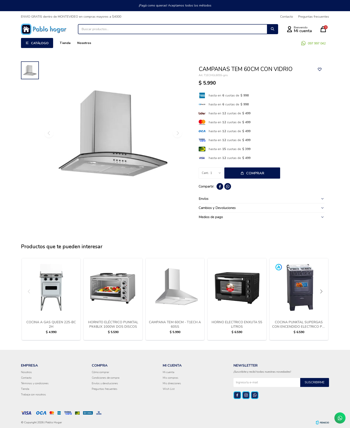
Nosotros (84, 43)
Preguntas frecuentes (313, 17)
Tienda (65, 43)
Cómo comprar (100, 372)
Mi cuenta (168, 372)
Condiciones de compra (105, 378)
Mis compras (170, 378)
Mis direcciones (172, 383)
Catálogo (40, 43)
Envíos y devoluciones (105, 383)
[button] (321, 291)
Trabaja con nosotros (33, 394)
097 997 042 (317, 43)
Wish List (169, 389)
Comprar (255, 173)
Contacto (286, 17)
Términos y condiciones (35, 383)
